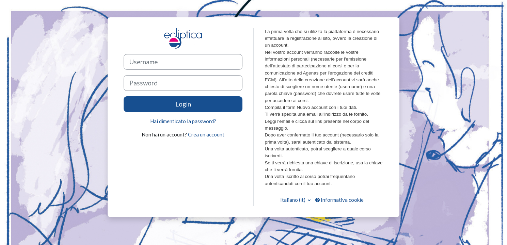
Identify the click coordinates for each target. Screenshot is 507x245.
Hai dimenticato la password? (183, 121)
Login (183, 104)
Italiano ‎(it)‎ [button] (293, 200)
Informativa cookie (339, 200)
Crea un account (206, 134)
